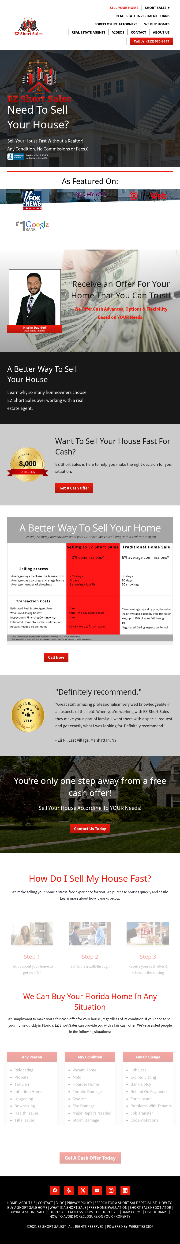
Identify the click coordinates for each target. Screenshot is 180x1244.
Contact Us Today (90, 829)
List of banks (156, 1212)
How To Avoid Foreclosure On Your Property (89, 1216)
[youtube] (97, 1190)
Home (12, 1203)
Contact (138, 32)
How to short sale (102, 1212)
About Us (27, 1203)
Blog (59, 1203)
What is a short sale (68, 1207)
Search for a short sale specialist (125, 1203)
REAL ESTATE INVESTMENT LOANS (142, 16)
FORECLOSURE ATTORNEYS (115, 24)
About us (161, 32)
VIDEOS (118, 32)
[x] (83, 1190)
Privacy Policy (79, 1203)
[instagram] (111, 1190)
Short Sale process (65, 1212)
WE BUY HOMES (156, 24)
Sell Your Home (124, 7)
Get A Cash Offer (74, 488)
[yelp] (69, 1190)
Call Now (56, 657)
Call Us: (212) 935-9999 (151, 41)
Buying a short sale (27, 1212)
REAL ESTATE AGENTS (88, 32)
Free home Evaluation (108, 1207)
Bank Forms (132, 1212)
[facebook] (55, 1190)
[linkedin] (125, 1190)
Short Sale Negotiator (150, 1207)
